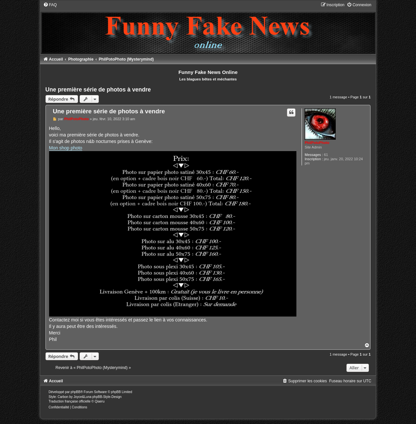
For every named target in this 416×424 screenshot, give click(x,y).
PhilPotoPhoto (317, 143)
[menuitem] (50, 5)
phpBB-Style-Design (107, 397)
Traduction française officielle (70, 401)
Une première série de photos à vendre (98, 89)
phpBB (75, 392)
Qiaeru (99, 401)
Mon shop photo (66, 147)
